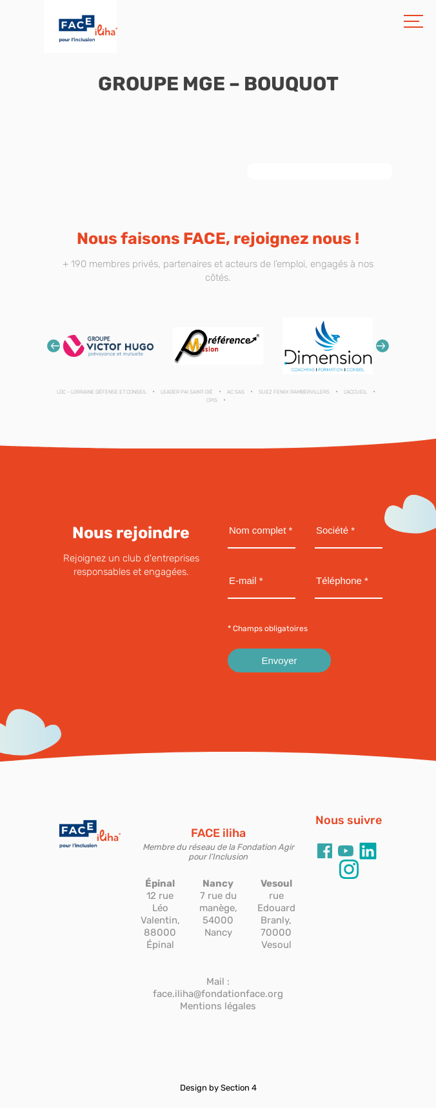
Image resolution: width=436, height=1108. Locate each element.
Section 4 (239, 1088)
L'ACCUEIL (355, 392)
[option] (108, 345)
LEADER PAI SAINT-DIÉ (187, 392)
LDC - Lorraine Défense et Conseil (101, 392)
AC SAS (235, 392)
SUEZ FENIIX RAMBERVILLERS (294, 392)
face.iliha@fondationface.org (218, 994)
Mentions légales (218, 1006)
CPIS (211, 400)
